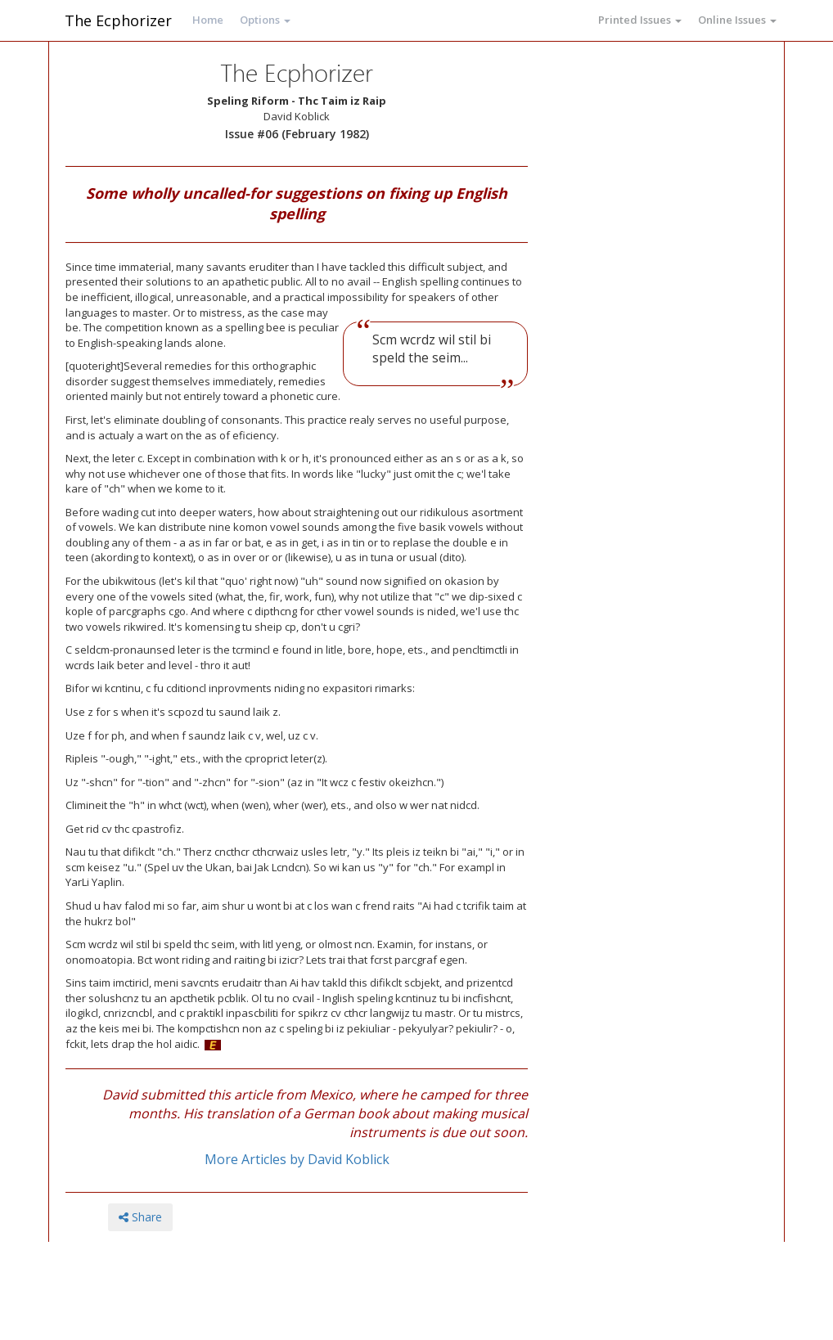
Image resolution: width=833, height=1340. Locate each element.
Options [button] (265, 19)
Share (140, 1217)
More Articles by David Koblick (297, 1159)
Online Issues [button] (737, 19)
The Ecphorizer (118, 20)
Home (207, 19)
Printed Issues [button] (640, 19)
